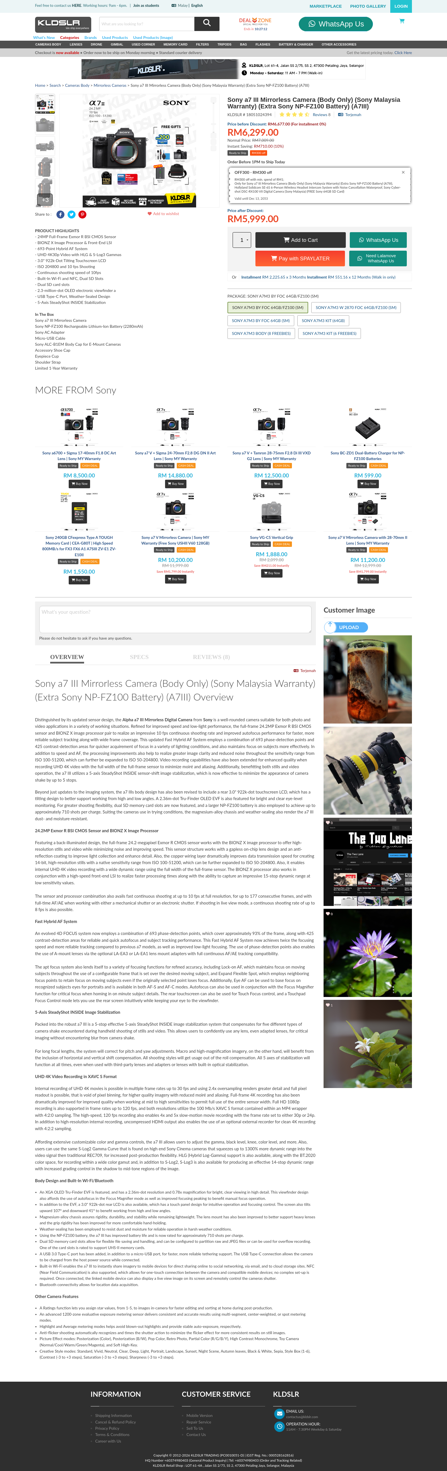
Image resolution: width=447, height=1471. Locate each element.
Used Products (115, 37)
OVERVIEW (67, 657)
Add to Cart (300, 240)
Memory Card (176, 44)
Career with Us (108, 1441)
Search (55, 85)
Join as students (146, 5)
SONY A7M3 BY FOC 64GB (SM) (261, 320)
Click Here (403, 52)
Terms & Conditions (112, 1434)
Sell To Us (194, 1428)
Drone (96, 44)
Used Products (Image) (153, 37)
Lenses (76, 44)
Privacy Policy (107, 1428)
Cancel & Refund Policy (115, 1422)
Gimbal (117, 44)
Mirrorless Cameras (110, 85)
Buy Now (80, 483)
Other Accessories (339, 44)
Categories (69, 37)
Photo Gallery (368, 6)
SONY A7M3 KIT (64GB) (323, 320)
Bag (243, 44)
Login (401, 6)
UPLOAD (344, 627)
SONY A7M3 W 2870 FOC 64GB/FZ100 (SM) (356, 307)
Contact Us (196, 1434)
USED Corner (143, 44)
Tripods (224, 44)
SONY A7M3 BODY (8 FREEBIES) (261, 333)
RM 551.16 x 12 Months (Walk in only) (351, 277)
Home (40, 85)
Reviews (320, 114)
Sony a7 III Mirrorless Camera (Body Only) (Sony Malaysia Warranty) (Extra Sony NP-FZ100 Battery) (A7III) (313, 103)
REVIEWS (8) (211, 657)
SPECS (139, 657)
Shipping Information (113, 1415)
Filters (202, 44)
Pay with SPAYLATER (300, 258)
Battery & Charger (296, 44)
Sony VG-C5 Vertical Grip (271, 537)
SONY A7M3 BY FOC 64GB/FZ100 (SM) (268, 307)
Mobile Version (199, 1415)
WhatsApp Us (335, 24)
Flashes (262, 44)
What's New (44, 37)
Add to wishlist (163, 213)
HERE (76, 5)
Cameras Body (48, 44)
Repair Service (198, 1422)
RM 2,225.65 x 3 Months (273, 277)
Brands (90, 37)
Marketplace (326, 6)
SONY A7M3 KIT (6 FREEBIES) (329, 333)
